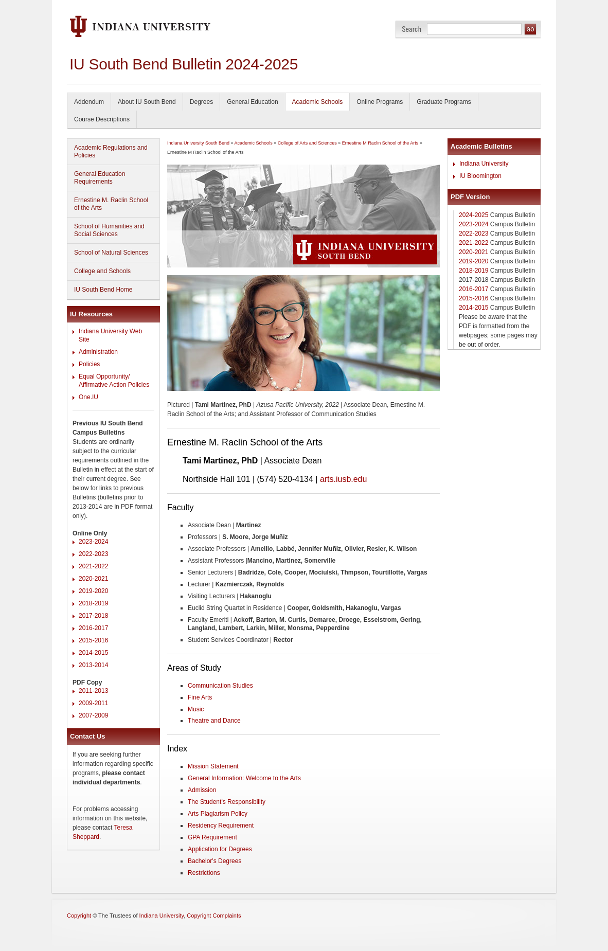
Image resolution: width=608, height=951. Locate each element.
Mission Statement (213, 766)
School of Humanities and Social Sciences (109, 230)
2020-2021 (93, 578)
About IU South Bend (147, 101)
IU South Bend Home (103, 289)
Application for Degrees (220, 849)
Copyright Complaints (214, 915)
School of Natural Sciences (111, 252)
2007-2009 (93, 715)
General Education (252, 101)
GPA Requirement (212, 837)
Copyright (79, 915)
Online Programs (379, 101)
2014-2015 (93, 652)
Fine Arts (200, 697)
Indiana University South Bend (198, 143)
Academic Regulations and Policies (111, 151)
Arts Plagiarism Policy (217, 813)
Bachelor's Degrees (214, 861)
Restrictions (204, 872)
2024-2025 (473, 215)
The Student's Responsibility (226, 801)
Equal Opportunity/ (104, 376)
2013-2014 (93, 665)
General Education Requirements (99, 177)
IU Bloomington (480, 176)
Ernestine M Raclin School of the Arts (380, 143)
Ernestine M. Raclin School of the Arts (111, 203)
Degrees (201, 101)
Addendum (89, 101)
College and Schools (102, 271)
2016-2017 (93, 628)
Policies (89, 364)
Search (411, 29)
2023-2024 (93, 541)
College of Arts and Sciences (307, 143)
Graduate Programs (444, 101)
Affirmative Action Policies (114, 384)
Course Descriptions (102, 119)
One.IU (88, 397)
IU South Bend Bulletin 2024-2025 (183, 64)
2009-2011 (93, 703)
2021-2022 (93, 566)
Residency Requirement (221, 825)
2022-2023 (93, 554)
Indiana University (483, 163)
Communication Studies (220, 685)
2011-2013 (93, 690)
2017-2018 (93, 615)
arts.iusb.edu (343, 479)
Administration (98, 351)
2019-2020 (93, 591)
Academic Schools (317, 101)
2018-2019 (93, 603)
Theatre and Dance (214, 720)
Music (196, 709)
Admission (202, 790)
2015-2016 (93, 640)
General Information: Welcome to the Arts (244, 778)
